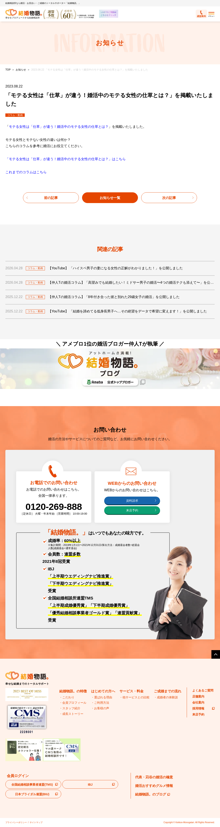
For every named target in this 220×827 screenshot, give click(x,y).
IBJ (90, 784)
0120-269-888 (54, 507)
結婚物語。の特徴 (73, 691)
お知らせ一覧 (110, 198)
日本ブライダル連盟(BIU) (32, 794)
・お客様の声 (100, 708)
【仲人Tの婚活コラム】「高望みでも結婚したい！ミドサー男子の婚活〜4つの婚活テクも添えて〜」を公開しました (131, 282)
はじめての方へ (103, 691)
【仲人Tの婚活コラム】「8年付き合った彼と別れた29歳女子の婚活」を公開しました (114, 297)
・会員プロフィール (72, 702)
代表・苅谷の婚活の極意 (154, 777)
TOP (8, 69)
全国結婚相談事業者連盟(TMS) (32, 784)
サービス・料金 (131, 691)
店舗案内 (198, 696)
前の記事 (51, 198)
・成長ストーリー (71, 714)
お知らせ (21, 69)
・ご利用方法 (100, 702)
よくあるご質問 (202, 690)
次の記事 (169, 198)
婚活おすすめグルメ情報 (154, 786)
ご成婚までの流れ (167, 691)
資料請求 (132, 500)
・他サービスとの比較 (134, 697)
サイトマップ (36, 822)
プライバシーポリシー (16, 822)
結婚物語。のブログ (152, 794)
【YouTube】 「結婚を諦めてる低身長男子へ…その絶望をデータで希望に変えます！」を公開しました (127, 311)
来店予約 (132, 510)
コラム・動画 (15, 115)
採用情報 (203, 708)
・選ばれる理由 (101, 697)
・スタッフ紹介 (69, 708)
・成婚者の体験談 (166, 697)
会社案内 (198, 702)
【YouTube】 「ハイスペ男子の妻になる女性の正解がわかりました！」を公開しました (115, 268)
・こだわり (66, 697)
